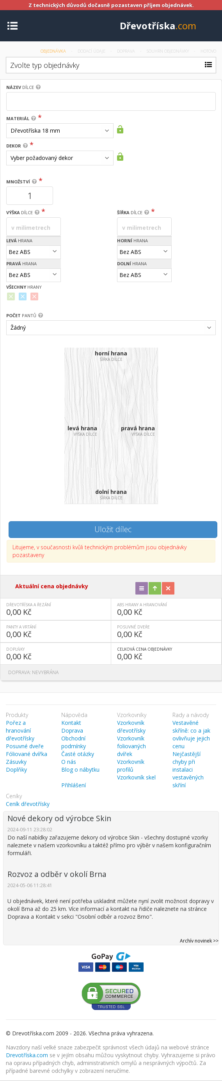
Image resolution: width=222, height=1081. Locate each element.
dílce (20, 87)
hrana (19, 240)
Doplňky (16, 769)
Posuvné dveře (25, 746)
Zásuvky (16, 761)
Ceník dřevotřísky (28, 804)
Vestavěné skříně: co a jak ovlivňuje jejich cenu (191, 734)
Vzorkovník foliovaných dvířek (131, 746)
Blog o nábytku (80, 769)
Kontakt (71, 722)
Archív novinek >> (199, 940)
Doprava (126, 51)
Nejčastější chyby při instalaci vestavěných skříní (188, 769)
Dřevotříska (158, 25)
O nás (68, 761)
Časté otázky (77, 754)
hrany (24, 287)
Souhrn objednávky (168, 51)
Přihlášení (73, 785)
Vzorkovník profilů (130, 765)
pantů (21, 315)
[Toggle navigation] (12, 25)
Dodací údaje (92, 51)
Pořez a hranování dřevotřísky (20, 730)
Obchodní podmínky (73, 742)
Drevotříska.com (27, 1055)
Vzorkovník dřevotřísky (131, 726)
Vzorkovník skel (136, 777)
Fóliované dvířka (26, 754)
